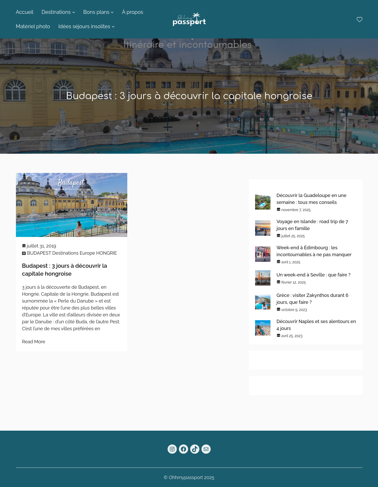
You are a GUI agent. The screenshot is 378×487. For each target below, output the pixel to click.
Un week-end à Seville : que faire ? (314, 274)
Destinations (65, 253)
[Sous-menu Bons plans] (112, 12)
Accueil (25, 12)
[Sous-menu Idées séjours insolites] (113, 26)
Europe (87, 253)
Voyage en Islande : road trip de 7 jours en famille (312, 225)
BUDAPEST (39, 253)
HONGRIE (106, 253)
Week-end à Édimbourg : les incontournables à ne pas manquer (314, 251)
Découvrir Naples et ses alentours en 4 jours (316, 325)
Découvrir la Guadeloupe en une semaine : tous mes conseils (311, 199)
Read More (33, 341)
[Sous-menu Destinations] (73, 12)
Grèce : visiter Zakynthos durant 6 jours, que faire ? (312, 299)
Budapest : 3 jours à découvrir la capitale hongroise (64, 269)
